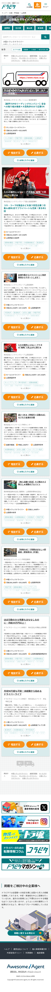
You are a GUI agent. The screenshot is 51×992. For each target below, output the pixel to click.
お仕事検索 (29, 5)
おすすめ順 (16, 49)
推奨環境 (40, 952)
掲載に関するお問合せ (27, 933)
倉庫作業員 (33, 56)
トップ (4, 13)
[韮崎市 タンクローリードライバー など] (21, 36)
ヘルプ (7, 949)
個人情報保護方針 (39, 949)
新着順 (26, 49)
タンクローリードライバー (28, 58)
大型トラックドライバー (25, 41)
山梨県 (23, 13)
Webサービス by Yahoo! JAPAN (25, 976)
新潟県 (40, 28)
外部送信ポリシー (14, 952)
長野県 (7, 28)
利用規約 (29, 952)
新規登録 (37, 5)
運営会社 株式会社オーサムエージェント (25, 971)
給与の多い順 (43, 49)
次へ (28, 763)
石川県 (18, 28)
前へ (20, 763)
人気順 (33, 49)
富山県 (29, 28)
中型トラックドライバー (19, 56)
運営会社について (20, 949)
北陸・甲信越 (14, 13)
